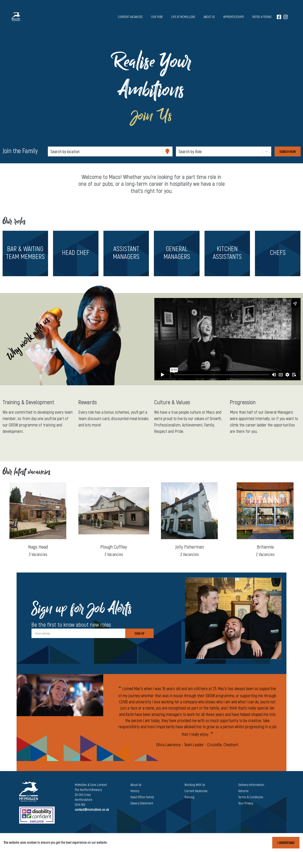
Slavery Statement (141, 803)
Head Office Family (142, 797)
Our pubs (157, 17)
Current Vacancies (196, 791)
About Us (136, 785)
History (134, 791)
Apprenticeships (233, 17)
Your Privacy (245, 803)
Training (189, 797)
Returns (243, 791)
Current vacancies (130, 17)
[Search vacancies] (288, 151)
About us (209, 17)
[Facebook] (278, 16)
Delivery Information (251, 785)
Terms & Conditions (250, 797)
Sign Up (139, 633)
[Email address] (78, 633)
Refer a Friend (262, 17)
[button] (25, 253)
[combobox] (50, 151)
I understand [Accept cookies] (285, 843)
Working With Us (194, 785)
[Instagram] (285, 16)
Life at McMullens (183, 17)
